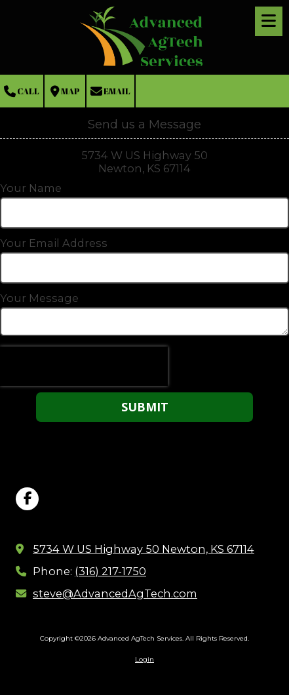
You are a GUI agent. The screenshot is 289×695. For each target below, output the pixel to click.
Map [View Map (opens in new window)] (65, 91)
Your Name (31, 188)
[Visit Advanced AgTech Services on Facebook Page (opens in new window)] (27, 498)
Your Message (39, 298)
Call (21, 91)
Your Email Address (53, 243)
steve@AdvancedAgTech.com (115, 593)
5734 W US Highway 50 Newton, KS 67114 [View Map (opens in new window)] (143, 548)
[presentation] (84, 366)
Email (110, 91)
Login (144, 659)
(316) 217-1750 (110, 571)
